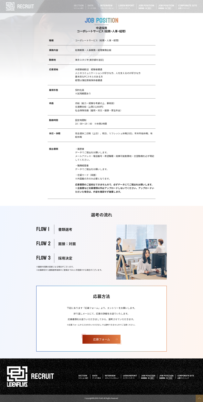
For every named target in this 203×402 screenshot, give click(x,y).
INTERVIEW (107, 6)
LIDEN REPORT (126, 6)
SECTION (79, 6)
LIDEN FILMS (98, 398)
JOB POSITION (146, 6)
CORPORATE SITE (187, 6)
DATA (92, 6)
